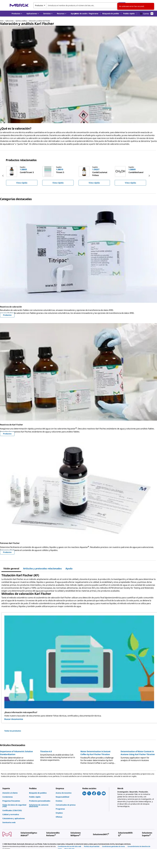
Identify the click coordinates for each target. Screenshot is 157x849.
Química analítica (21, 21)
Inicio (2, 21)
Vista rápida (21, 182)
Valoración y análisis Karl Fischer (39, 21)
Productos (7, 315)
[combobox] (79, 5)
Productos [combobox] (39, 5)
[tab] (11, 568)
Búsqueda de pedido (110, 13)
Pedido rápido (129, 13)
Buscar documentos (13, 719)
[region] (78, 176)
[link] (14, 793)
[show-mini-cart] (146, 13)
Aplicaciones (9, 21)
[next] (149, 176)
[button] (86, 13)
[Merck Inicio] (19, 5)
